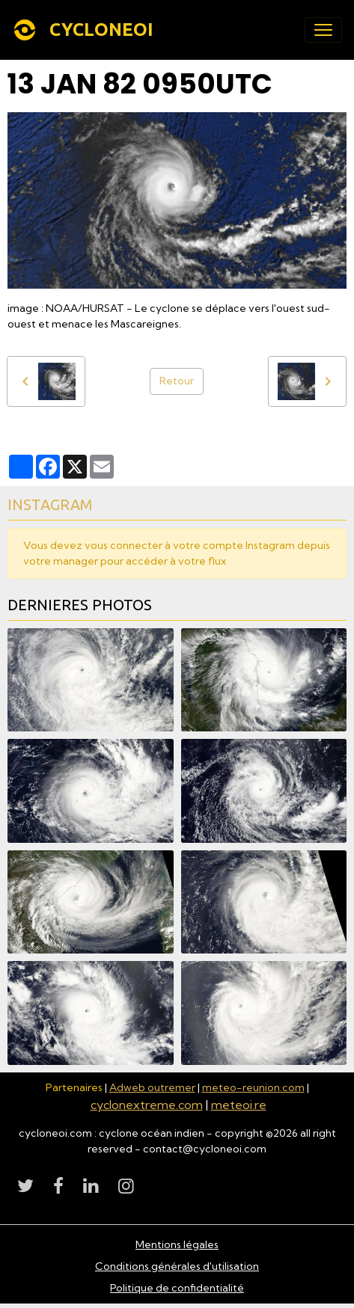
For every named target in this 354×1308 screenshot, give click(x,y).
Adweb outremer (152, 1087)
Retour (176, 380)
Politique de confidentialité (177, 1288)
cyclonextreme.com (147, 1104)
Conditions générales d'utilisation (177, 1266)
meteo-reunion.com (253, 1087)
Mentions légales (177, 1244)
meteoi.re (238, 1104)
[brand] (85, 30)
